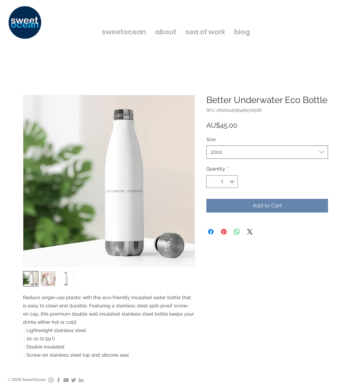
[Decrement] (211, 182)
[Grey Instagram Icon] (51, 380)
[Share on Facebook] (211, 232)
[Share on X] (250, 232)
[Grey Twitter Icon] (73, 380)
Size (211, 139)
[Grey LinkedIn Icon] (81, 380)
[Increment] (232, 182)
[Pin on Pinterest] (224, 232)
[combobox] (267, 152)
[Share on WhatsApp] (237, 232)
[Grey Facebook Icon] (58, 380)
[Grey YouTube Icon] (66, 380)
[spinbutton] (222, 182)
